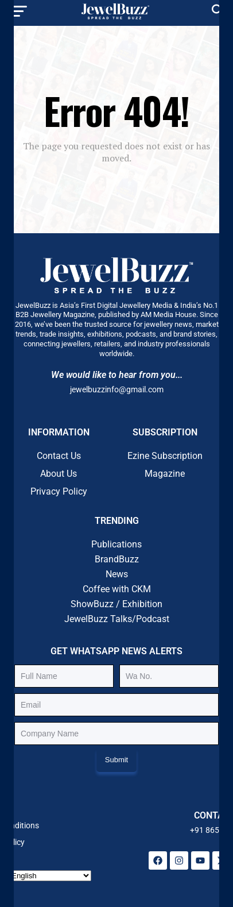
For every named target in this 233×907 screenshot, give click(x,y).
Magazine (165, 473)
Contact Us (59, 455)
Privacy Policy (58, 491)
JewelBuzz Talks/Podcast (116, 618)
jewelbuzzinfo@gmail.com (117, 389)
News (117, 574)
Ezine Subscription (165, 455)
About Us (58, 473)
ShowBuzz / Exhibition (116, 604)
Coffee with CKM (117, 589)
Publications (116, 544)
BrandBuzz (117, 559)
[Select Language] (50, 875)
